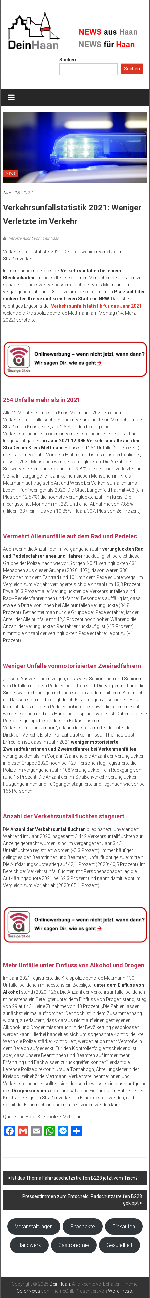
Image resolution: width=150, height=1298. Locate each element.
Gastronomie (73, 1245)
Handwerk (29, 1245)
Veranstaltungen (34, 1226)
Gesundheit (119, 1245)
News (11, 173)
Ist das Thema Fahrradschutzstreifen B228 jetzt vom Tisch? (74, 1178)
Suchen (67, 59)
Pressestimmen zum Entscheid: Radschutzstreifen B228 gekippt (82, 1200)
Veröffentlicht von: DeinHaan (33, 238)
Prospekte (82, 1226)
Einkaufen (124, 1226)
